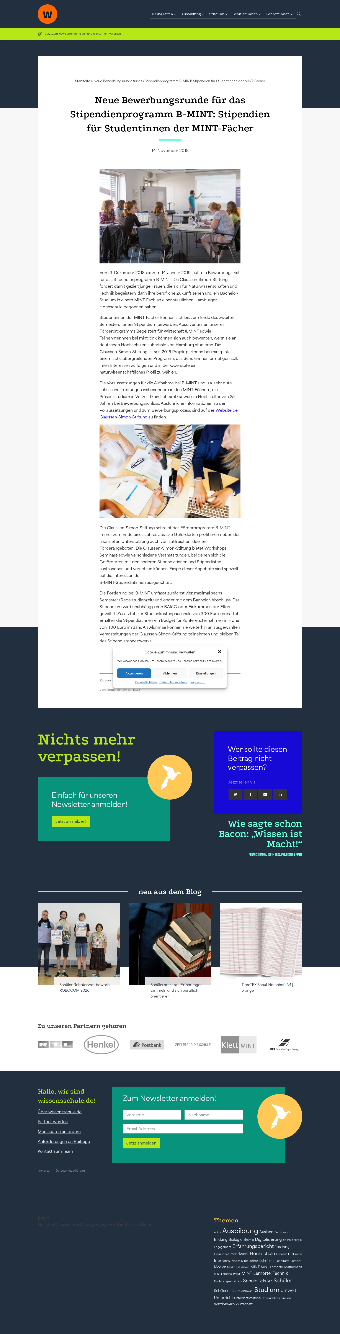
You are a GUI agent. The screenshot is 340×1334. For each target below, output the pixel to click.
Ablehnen (170, 673)
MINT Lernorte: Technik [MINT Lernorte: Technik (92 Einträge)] (265, 1273)
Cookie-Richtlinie (146, 682)
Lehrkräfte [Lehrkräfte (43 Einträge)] (282, 1260)
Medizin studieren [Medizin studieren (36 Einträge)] (238, 1267)
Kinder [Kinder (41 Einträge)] (236, 1260)
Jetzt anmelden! (70, 821)
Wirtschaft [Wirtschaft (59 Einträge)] (244, 1304)
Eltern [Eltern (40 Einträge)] (287, 1239)
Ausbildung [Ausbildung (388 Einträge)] (240, 1230)
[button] (220, 652)
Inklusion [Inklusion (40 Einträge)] (296, 1254)
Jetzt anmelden (141, 1143)
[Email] (265, 794)
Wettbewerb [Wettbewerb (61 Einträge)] (224, 1304)
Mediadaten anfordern (59, 1131)
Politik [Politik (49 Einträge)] (238, 1281)
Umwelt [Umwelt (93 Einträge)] (288, 1290)
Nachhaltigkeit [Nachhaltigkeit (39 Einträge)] (223, 1281)
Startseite (82, 81)
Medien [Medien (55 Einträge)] (220, 1267)
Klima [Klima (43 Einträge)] (244, 1260)
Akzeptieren (134, 673)
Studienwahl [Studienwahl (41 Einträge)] (245, 1291)
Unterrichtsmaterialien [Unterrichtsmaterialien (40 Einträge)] (276, 1298)
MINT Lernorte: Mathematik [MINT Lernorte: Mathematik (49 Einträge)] (281, 1267)
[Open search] (299, 14)
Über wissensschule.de (60, 1111)
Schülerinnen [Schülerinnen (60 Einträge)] (225, 1291)
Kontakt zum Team (55, 1151)
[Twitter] (235, 794)
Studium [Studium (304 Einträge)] (267, 1289)
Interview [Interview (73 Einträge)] (222, 1260)
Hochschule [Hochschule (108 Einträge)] (262, 1253)
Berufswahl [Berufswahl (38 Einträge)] (282, 1232)
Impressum (198, 682)
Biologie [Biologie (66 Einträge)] (235, 1239)
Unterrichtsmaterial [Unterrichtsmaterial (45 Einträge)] (247, 1298)
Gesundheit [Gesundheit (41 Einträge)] (221, 1254)
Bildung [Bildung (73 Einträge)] (220, 1239)
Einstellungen (206, 673)
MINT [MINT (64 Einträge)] (255, 1267)
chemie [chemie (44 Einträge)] (249, 1239)
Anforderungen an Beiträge (64, 1141)
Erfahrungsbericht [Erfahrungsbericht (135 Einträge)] (253, 1246)
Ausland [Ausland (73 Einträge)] (266, 1232)
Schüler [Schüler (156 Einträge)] (283, 1280)
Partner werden (53, 1121)
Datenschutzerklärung (173, 682)
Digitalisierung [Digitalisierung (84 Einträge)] (268, 1239)
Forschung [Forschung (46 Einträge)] (282, 1247)
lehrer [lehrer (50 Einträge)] (254, 1260)
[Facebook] (250, 794)
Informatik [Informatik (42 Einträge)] (283, 1254)
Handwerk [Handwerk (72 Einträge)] (239, 1254)
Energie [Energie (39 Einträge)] (297, 1239)
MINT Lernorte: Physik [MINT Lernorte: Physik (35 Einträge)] (227, 1273)
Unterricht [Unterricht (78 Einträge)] (223, 1297)
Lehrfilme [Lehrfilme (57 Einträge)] (267, 1260)
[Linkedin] (280, 794)
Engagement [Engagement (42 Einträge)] (222, 1247)
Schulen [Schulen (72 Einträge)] (265, 1281)
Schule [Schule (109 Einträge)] (250, 1280)
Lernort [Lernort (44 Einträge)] (296, 1260)
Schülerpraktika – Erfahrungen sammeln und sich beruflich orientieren (176, 990)
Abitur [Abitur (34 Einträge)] (217, 1232)
